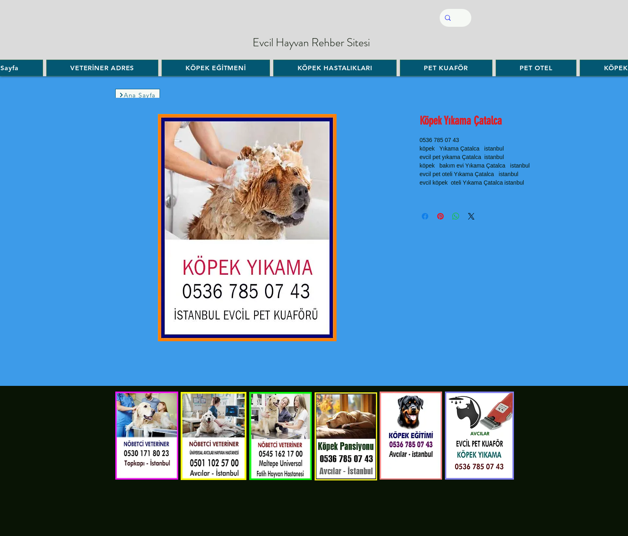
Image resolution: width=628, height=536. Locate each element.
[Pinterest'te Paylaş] (440, 216)
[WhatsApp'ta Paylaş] (456, 216)
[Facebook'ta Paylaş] (425, 216)
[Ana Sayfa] (137, 95)
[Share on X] (471, 216)
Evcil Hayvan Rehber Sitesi (311, 42)
